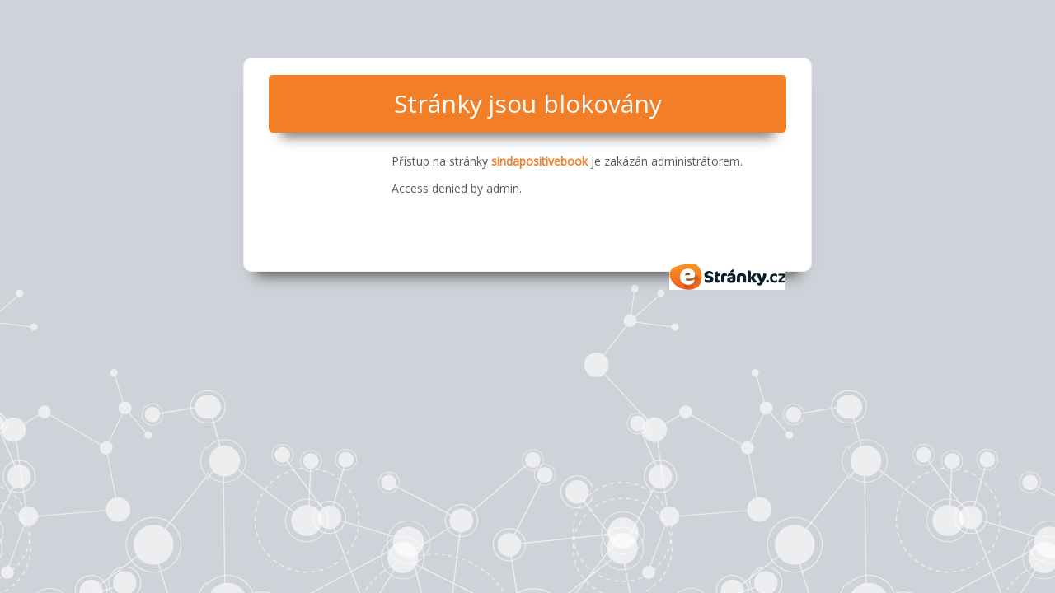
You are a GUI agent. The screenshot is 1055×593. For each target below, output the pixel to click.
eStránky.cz (727, 277)
